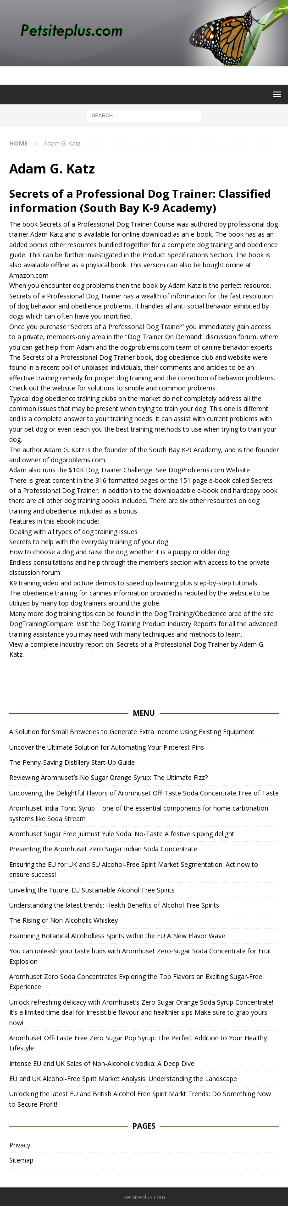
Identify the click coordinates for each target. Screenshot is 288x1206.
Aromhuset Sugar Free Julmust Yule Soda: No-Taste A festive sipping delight (121, 833)
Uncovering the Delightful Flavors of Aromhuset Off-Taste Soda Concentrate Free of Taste (144, 793)
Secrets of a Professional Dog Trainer (95, 224)
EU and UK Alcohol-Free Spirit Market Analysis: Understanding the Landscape (123, 1078)
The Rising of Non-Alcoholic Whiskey (63, 920)
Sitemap (21, 1160)
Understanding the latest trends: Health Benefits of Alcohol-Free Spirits (114, 905)
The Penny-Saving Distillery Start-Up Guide (72, 762)
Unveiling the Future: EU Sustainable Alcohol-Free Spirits (92, 890)
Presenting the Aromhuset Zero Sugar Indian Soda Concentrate (103, 848)
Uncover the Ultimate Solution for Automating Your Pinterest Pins (106, 747)
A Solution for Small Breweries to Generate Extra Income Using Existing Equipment (132, 731)
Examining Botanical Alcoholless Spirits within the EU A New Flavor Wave (117, 935)
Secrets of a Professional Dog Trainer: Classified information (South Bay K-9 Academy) (140, 200)
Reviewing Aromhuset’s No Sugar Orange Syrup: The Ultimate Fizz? (108, 777)
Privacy (19, 1145)
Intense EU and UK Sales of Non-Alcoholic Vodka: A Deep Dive (101, 1063)
